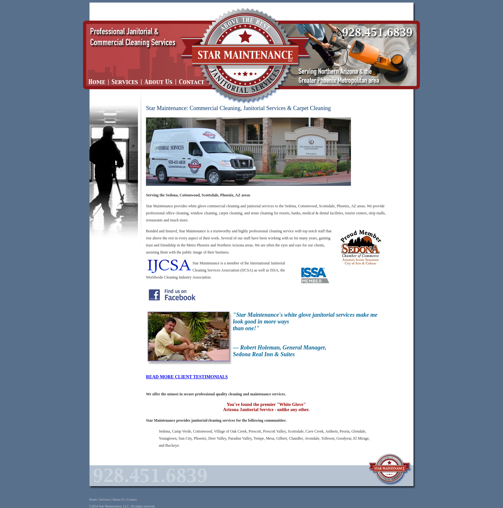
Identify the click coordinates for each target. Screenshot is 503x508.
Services (104, 499)
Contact (132, 499)
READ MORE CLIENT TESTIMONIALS (187, 377)
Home (93, 499)
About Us (118, 499)
